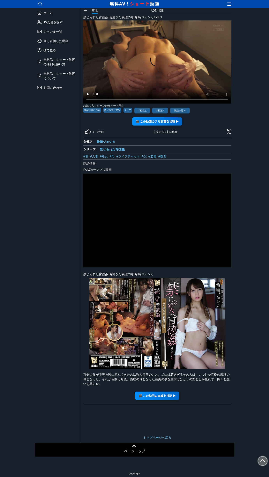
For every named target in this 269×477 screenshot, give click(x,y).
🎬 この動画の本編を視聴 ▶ (157, 396)
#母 (112, 156)
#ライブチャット (128, 156)
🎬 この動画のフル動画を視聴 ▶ (157, 121)
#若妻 (152, 156)
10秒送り (160, 110)
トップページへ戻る (157, 437)
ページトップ (134, 451)
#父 (144, 156)
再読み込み (180, 110)
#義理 (162, 156)
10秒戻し (142, 110)
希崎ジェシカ (106, 142)
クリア (127, 110)
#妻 (85, 156)
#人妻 (94, 156)
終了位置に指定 (112, 110)
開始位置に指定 (92, 110)
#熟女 (104, 156)
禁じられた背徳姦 (112, 149)
